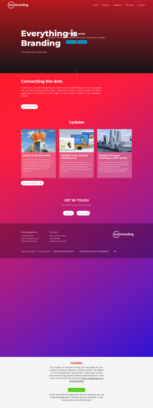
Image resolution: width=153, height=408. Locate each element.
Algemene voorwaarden (63, 251)
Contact (141, 5)
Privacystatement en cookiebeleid (94, 251)
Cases (95, 5)
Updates (118, 5)
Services (130, 5)
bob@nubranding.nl (58, 241)
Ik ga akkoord (76, 390)
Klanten (106, 5)
